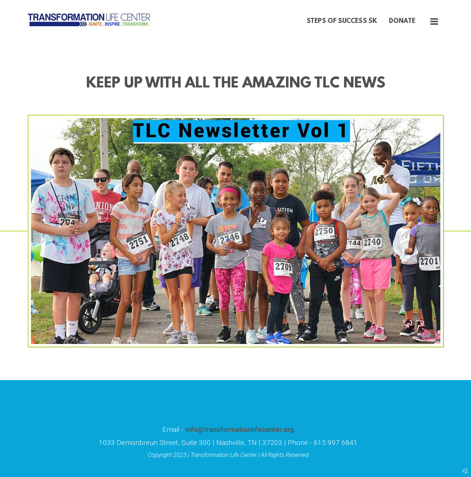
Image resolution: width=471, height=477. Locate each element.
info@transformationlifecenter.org (239, 429)
